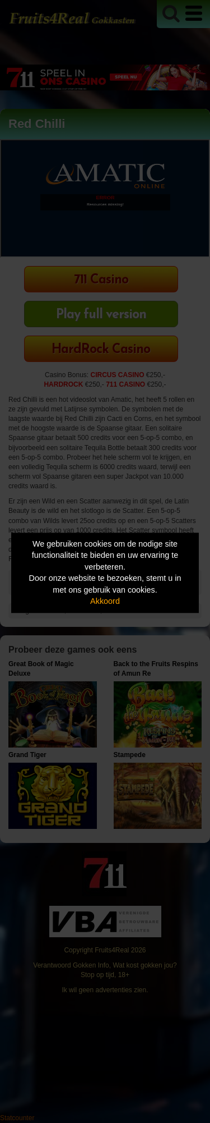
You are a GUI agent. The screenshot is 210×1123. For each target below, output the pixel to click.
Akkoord (105, 601)
